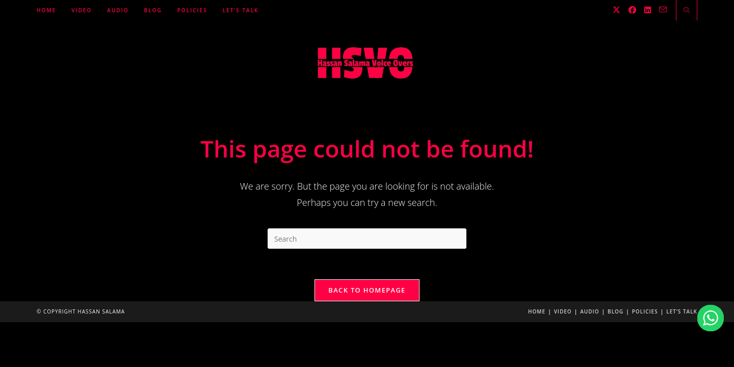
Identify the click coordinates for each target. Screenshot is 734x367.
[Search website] (686, 10)
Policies (645, 311)
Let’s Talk (681, 311)
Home (536, 311)
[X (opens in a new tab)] (616, 10)
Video (563, 311)
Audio (589, 311)
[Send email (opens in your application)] (663, 10)
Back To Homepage (366, 290)
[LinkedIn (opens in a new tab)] (647, 10)
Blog (615, 311)
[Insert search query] (367, 238)
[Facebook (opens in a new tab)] (632, 10)
